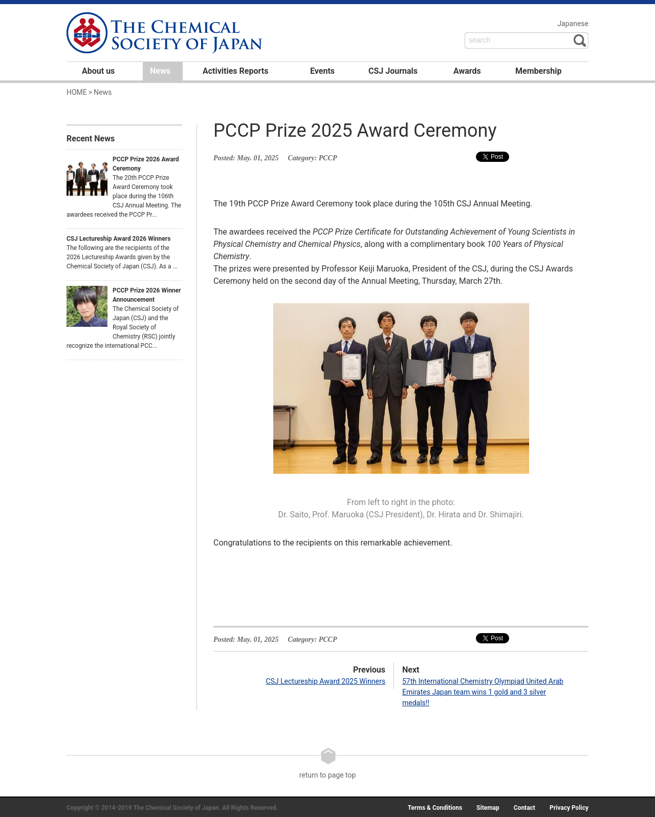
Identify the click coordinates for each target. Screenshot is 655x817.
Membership (538, 71)
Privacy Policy (569, 807)
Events (322, 71)
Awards (467, 71)
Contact (524, 807)
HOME (77, 92)
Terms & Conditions (435, 807)
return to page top (327, 763)
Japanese (572, 23)
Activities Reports (235, 71)
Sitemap (487, 807)
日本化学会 (166, 33)
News (160, 71)
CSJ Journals (393, 71)
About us (98, 71)
